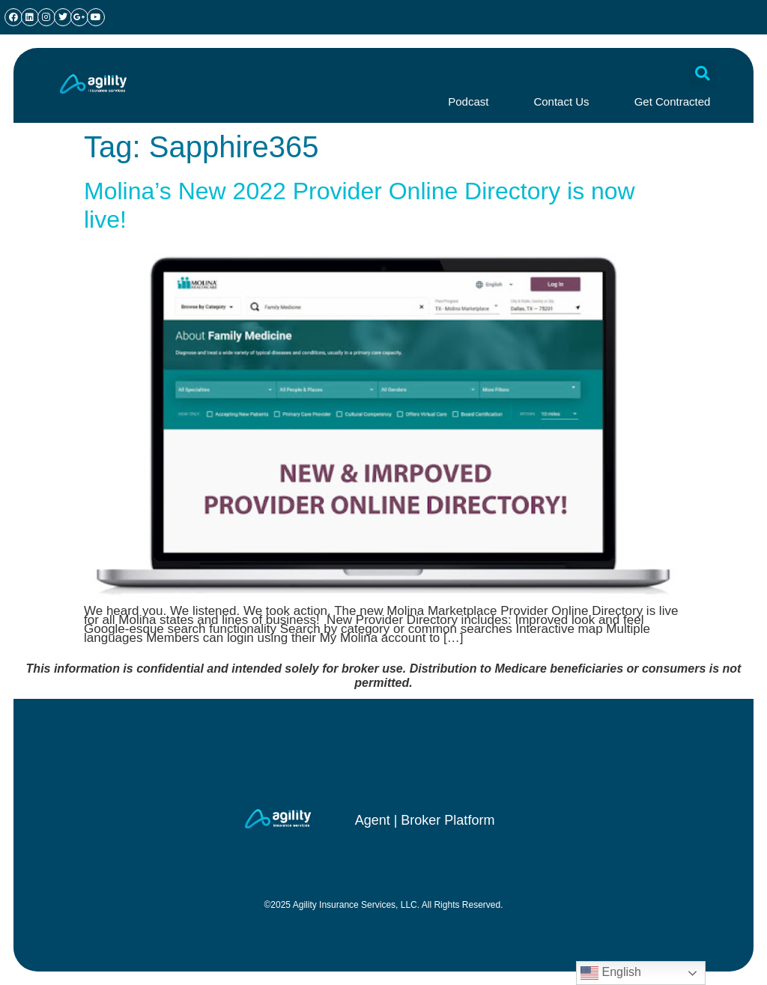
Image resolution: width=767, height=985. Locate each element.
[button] (702, 73)
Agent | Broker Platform (425, 820)
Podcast (468, 101)
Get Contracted (672, 101)
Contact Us (561, 101)
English (610, 973)
